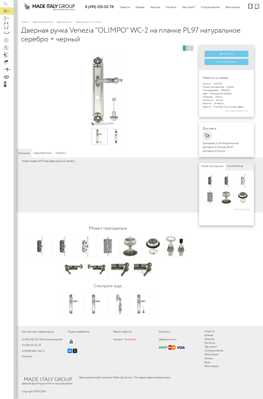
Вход (207, 362)
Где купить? (188, 7)
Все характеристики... (237, 111)
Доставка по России (214, 151)
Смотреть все (242, 209)
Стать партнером (226, 62)
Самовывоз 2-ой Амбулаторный (221, 143)
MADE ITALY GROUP (48, 379)
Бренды (140, 7)
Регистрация (233, 7)
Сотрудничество (210, 7)
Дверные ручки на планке (88, 22)
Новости (125, 7)
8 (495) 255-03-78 (99, 7)
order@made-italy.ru (33, 351)
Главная (25, 22)
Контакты (171, 7)
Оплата (209, 358)
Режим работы (122, 332)
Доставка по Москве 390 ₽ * (218, 147)
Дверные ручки (64, 22)
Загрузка (155, 7)
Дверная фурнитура (43, 22)
